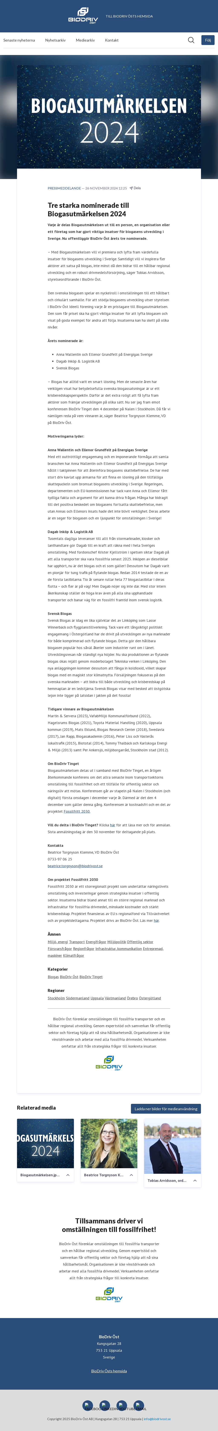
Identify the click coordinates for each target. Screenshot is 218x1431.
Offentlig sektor (140, 942)
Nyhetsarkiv (55, 40)
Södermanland (77, 998)
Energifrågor (96, 942)
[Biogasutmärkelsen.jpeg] (45, 1143)
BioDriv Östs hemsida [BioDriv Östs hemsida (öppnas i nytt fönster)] (109, 1371)
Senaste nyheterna (19, 40)
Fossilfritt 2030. (77, 811)
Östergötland (150, 998)
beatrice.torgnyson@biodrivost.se (75, 866)
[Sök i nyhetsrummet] (191, 40)
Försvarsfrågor (60, 948)
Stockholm (56, 998)
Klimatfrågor (73, 955)
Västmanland (115, 998)
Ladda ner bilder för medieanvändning (166, 1109)
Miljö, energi (58, 942)
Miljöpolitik (116, 942)
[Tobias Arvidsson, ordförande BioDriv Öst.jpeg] (172, 1146)
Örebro (132, 998)
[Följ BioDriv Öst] (208, 40)
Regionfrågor (83, 948)
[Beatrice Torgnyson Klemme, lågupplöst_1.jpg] (109, 1143)
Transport (77, 942)
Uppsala (97, 998)
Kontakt (112, 40)
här (112, 825)
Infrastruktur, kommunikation (118, 948)
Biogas (53, 976)
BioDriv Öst (69, 976)
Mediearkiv (85, 40)
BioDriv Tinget (91, 976)
